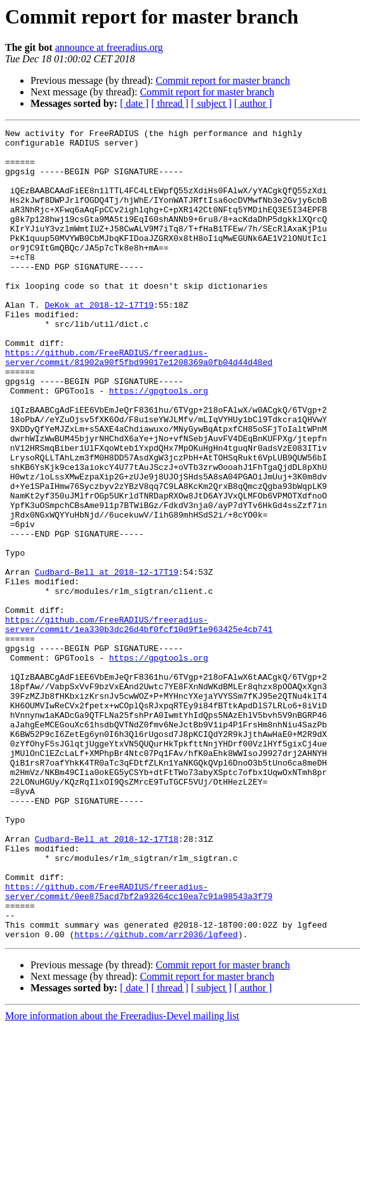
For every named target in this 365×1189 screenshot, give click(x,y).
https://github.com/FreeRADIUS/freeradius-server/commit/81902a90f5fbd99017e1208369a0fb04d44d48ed (138, 403)
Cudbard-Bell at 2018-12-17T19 (106, 661)
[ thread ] (170, 103)
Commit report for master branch (223, 80)
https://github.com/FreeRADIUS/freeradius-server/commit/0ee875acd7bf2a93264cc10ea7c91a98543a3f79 (138, 1044)
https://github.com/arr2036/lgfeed (155, 1096)
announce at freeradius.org (109, 47)
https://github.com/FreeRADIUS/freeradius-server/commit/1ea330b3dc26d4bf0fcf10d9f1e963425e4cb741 (138, 724)
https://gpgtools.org (158, 444)
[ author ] (253, 103)
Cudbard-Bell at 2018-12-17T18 (106, 981)
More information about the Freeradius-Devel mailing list (122, 1177)
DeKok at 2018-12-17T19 (99, 341)
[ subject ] (211, 103)
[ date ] (134, 103)
